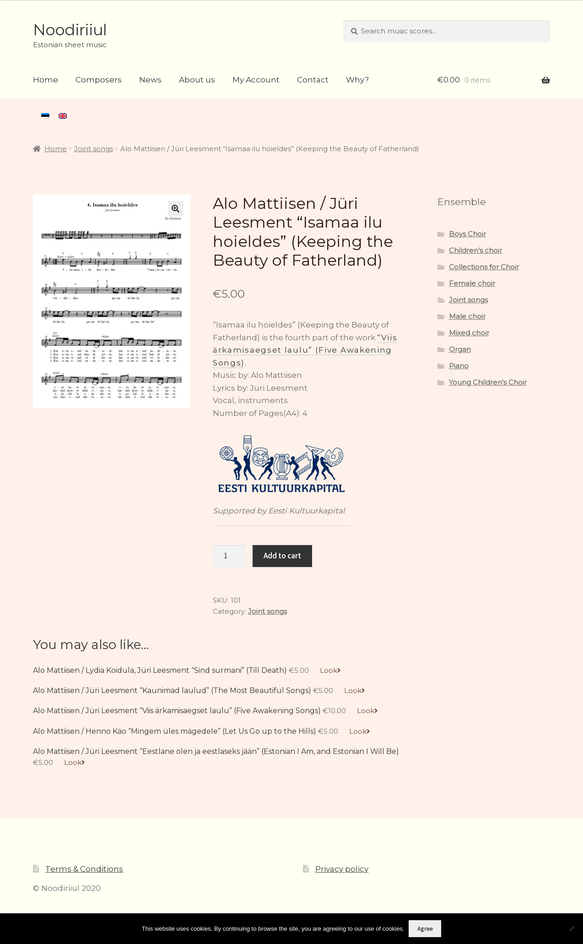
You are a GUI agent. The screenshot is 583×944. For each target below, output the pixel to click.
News (150, 79)
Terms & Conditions (84, 868)
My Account (256, 79)
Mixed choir (469, 333)
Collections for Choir (484, 267)
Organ (460, 349)
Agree (425, 929)
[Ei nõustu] (571, 928)
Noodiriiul (70, 29)
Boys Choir (467, 234)
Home (45, 79)
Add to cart (282, 556)
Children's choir (475, 250)
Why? (357, 79)
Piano (459, 366)
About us (197, 79)
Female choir (472, 283)
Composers (99, 79)
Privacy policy (341, 868)
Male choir (467, 316)
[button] (176, 209)
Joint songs (93, 149)
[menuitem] (45, 116)
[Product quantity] (229, 556)
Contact (313, 79)
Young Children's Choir (488, 382)
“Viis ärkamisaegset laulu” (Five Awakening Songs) (305, 350)
